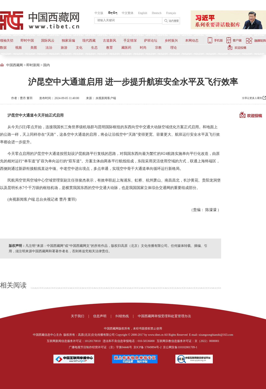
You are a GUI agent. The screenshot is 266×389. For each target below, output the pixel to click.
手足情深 (130, 40)
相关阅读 (13, 285)
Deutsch (156, 13)
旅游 (64, 47)
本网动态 (191, 40)
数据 (3, 47)
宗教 (158, 47)
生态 (94, 47)
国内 (46, 65)
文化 (79, 47)
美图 (33, 47)
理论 (173, 47)
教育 (109, 47)
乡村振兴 (171, 40)
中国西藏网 (14, 65)
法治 (49, 47)
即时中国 (27, 40)
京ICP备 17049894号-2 (147, 347)
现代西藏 (89, 40)
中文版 (99, 13)
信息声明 (99, 316)
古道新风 (109, 40)
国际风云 (47, 40)
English (142, 13)
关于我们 (77, 316)
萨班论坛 (150, 40)
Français (171, 13)
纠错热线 (122, 316)
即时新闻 (33, 65)
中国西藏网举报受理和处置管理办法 (164, 316)
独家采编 (68, 40)
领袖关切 (6, 40)
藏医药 (126, 47)
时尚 (143, 47)
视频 (18, 47)
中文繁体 (127, 13)
